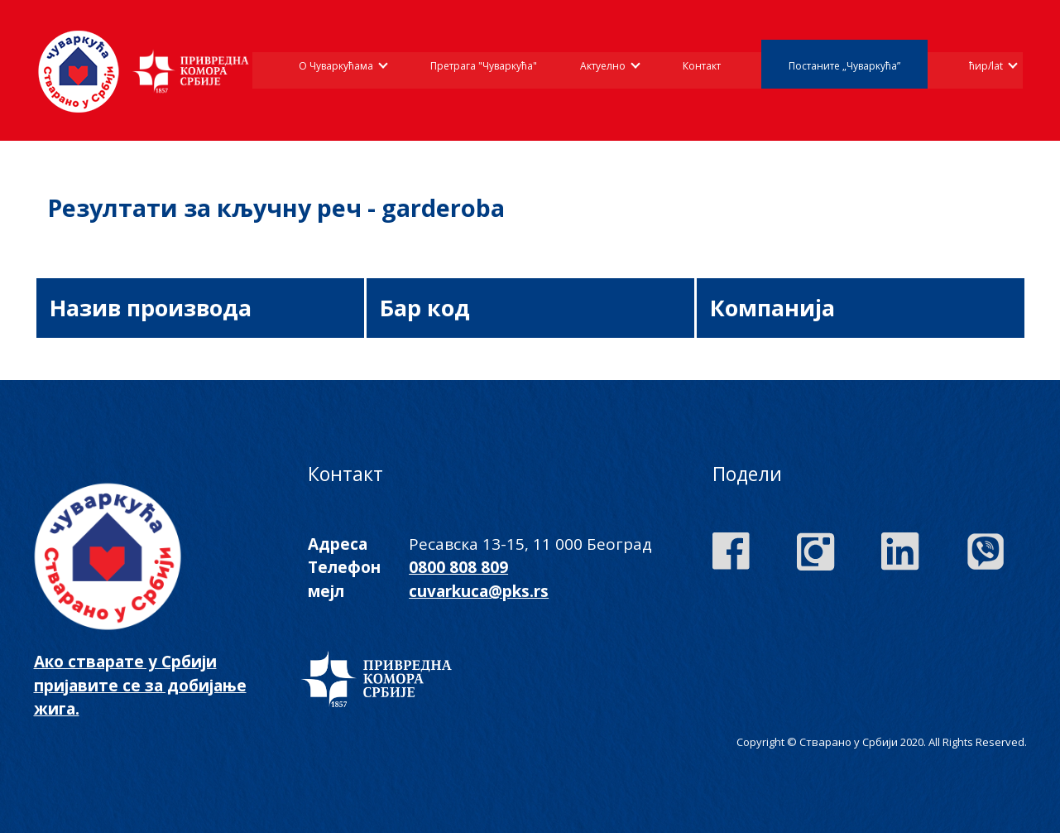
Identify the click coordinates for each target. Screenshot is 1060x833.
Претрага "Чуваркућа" (483, 66)
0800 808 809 (458, 567)
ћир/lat (986, 66)
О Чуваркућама (336, 66)
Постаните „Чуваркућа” (844, 66)
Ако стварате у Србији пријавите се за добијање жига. (140, 685)
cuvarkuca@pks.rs (479, 591)
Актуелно (603, 66)
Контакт (702, 66)
